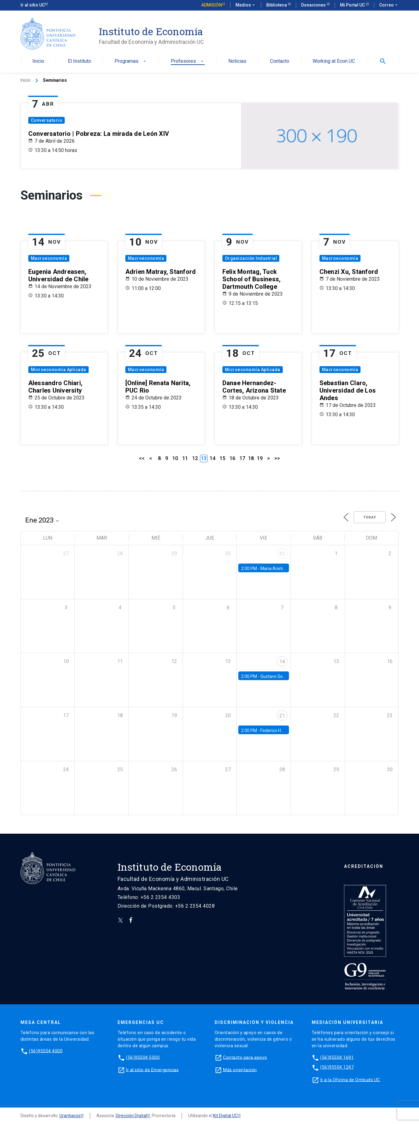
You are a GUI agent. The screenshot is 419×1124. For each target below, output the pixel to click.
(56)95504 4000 (46, 1050)
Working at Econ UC (334, 61)
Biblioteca (277, 4)
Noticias (237, 61)
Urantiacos (70, 1115)
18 (251, 458)
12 (195, 458)
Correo (389, 5)
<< (142, 458)
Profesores (188, 61)
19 (260, 458)
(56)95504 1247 (337, 1067)
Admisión (211, 4)
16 (232, 458)
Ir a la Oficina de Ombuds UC (350, 1079)
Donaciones (314, 4)
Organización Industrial (251, 258)
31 (282, 554)
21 (282, 716)
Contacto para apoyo (245, 1057)
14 (212, 458)
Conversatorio (47, 120)
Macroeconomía (49, 258)
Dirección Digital (131, 1115)
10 (175, 458)
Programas (130, 61)
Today (369, 517)
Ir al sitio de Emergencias (152, 1069)
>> (277, 458)
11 (185, 458)
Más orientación (240, 1069)
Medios (245, 5)
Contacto (279, 61)
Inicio (38, 61)
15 (222, 458)
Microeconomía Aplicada (58, 369)
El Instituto (79, 61)
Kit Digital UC (225, 1115)
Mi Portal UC (353, 4)
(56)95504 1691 (337, 1057)
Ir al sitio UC (33, 4)
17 (242, 458)
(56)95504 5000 (143, 1057)
